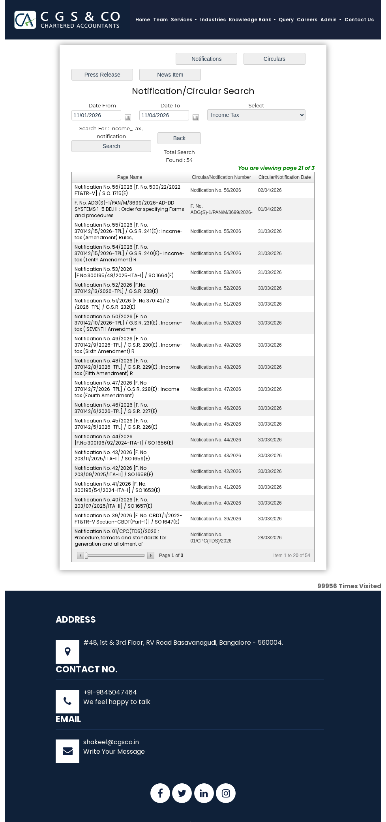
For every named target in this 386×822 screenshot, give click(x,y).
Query (286, 19)
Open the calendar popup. (101, 101)
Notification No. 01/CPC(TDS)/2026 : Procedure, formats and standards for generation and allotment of (120, 514)
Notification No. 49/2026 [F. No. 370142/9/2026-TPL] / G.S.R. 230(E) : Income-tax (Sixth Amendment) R (128, 322)
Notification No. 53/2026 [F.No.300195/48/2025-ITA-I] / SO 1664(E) (124, 249)
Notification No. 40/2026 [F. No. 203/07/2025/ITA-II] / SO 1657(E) (113, 479)
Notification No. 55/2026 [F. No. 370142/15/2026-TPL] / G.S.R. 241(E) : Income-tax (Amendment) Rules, (129, 208)
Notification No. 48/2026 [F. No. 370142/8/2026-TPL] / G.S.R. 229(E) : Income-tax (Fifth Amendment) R (128, 344)
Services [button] (182, 19)
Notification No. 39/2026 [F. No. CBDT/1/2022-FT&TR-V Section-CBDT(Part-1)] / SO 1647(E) (128, 495)
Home (142, 19)
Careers (307, 19)
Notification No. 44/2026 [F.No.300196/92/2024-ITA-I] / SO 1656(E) (124, 416)
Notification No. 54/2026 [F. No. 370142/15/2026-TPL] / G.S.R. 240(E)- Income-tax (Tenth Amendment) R (130, 230)
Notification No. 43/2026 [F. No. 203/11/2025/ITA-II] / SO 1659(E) (112, 432)
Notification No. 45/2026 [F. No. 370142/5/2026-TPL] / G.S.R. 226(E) (116, 400)
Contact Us (359, 19)
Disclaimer (193, 801)
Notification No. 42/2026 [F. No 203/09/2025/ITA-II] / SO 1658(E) (114, 448)
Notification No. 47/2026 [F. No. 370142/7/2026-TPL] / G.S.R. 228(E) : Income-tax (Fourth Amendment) (128, 366)
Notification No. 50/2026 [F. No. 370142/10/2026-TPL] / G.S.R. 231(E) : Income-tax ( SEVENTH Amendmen (128, 300)
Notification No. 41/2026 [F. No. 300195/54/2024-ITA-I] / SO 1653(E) (117, 464)
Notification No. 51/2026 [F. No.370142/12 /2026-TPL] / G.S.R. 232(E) (122, 280)
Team (160, 19)
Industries (213, 19)
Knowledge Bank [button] (250, 19)
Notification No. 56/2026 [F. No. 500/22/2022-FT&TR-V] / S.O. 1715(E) (129, 167)
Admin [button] (329, 19)
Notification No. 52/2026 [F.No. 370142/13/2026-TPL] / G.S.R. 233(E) (116, 265)
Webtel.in (292, 811)
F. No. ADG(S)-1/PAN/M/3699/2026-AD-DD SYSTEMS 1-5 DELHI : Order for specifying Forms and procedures (129, 186)
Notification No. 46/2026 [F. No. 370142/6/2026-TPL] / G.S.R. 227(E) (116, 385)
